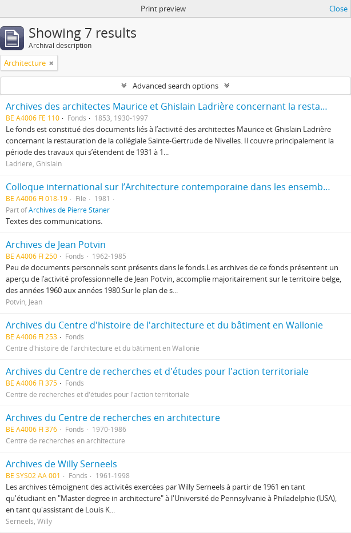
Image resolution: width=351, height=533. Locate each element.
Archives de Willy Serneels (61, 464)
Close (338, 8)
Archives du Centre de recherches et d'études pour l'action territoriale (157, 371)
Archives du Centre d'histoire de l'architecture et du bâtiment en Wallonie (164, 325)
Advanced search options (175, 86)
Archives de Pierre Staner (69, 209)
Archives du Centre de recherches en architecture (113, 417)
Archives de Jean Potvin (56, 244)
